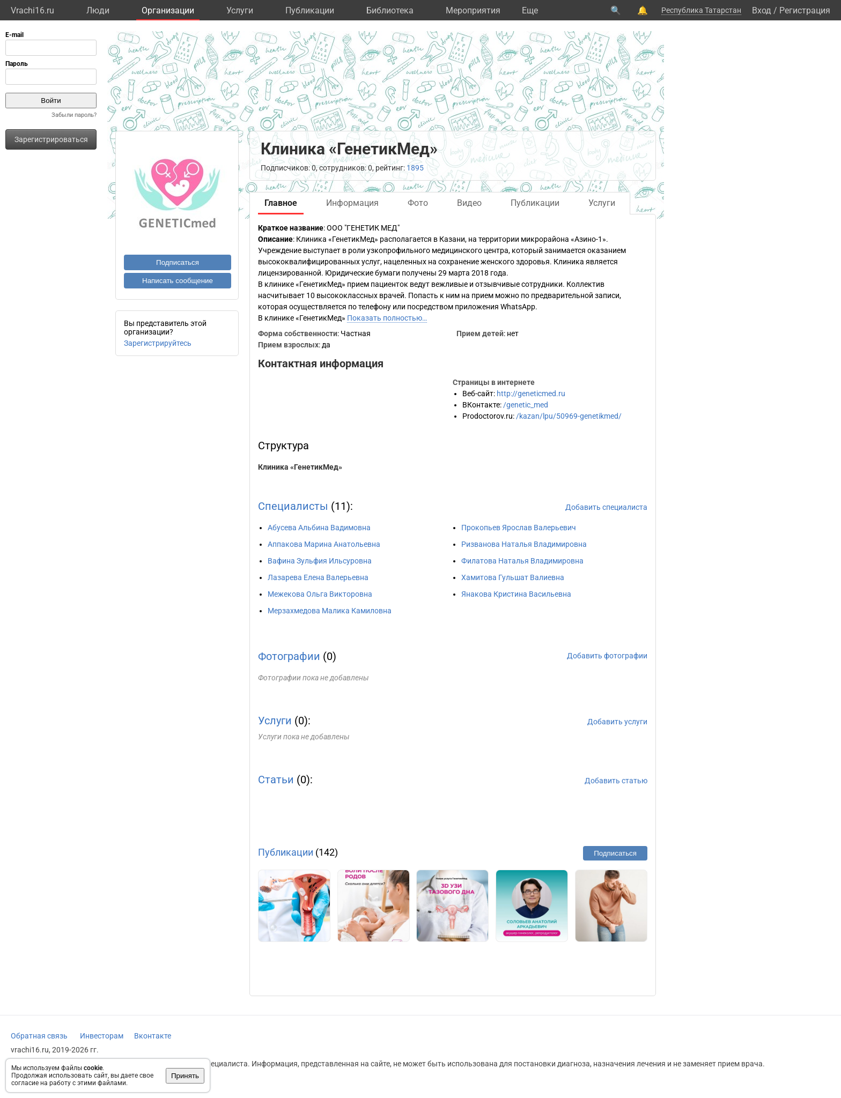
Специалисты (293, 506)
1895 (415, 168)
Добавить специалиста (606, 507)
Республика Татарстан (701, 10)
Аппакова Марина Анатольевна (324, 544)
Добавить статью (616, 780)
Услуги (239, 10)
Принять (185, 1076)
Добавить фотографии (607, 655)
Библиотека (390, 10)
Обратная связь (39, 1036)
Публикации (309, 10)
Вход (761, 10)
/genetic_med (525, 404)
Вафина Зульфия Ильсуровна (320, 561)
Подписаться (177, 262)
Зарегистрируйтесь (157, 343)
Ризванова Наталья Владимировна (524, 544)
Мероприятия (473, 10)
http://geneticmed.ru (531, 393)
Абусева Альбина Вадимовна (319, 527)
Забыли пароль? (74, 115)
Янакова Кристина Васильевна (516, 594)
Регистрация (804, 10)
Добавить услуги (617, 721)
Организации (168, 10)
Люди (97, 10)
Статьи (276, 779)
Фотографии (289, 656)
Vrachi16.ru (32, 10)
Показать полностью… (387, 318)
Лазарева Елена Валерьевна (318, 577)
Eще (530, 10)
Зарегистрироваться (51, 139)
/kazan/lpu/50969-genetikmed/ (569, 416)
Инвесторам (101, 1036)
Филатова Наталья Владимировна (522, 561)
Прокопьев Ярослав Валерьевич (518, 527)
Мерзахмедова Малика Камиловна (330, 610)
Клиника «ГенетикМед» (300, 467)
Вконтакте (152, 1036)
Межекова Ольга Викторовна (320, 594)
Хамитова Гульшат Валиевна (512, 577)
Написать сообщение (177, 281)
